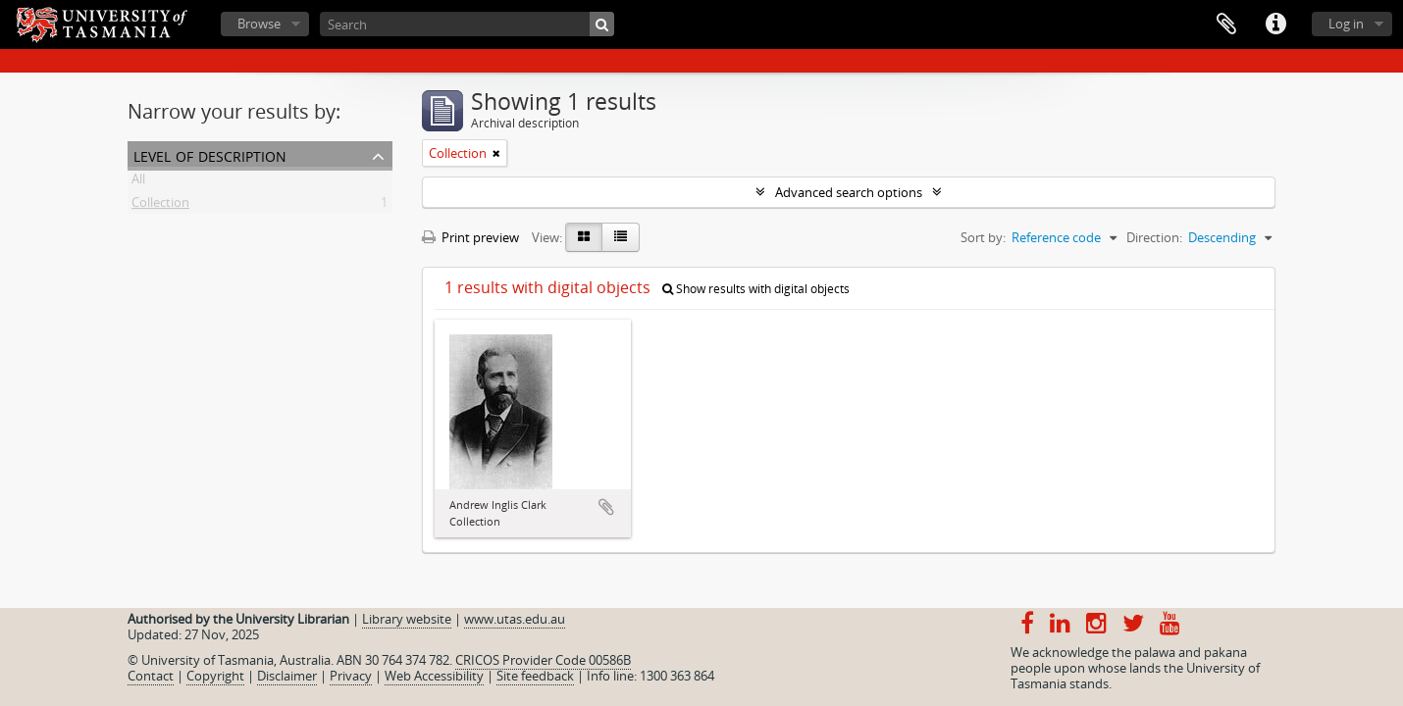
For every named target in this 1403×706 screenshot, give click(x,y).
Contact (151, 675)
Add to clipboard (606, 507)
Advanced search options (848, 192)
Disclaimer (287, 675)
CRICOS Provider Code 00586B (543, 660)
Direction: (1154, 237)
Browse (259, 23)
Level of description (209, 154)
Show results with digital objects (756, 288)
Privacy (351, 675)
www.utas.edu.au (514, 619)
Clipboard (1226, 24)
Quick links (1275, 24)
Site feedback (535, 675)
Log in (1346, 23)
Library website (406, 619)
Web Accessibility (434, 675)
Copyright (215, 675)
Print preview (470, 237)
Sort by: (983, 237)
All (138, 182)
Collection (160, 206)
